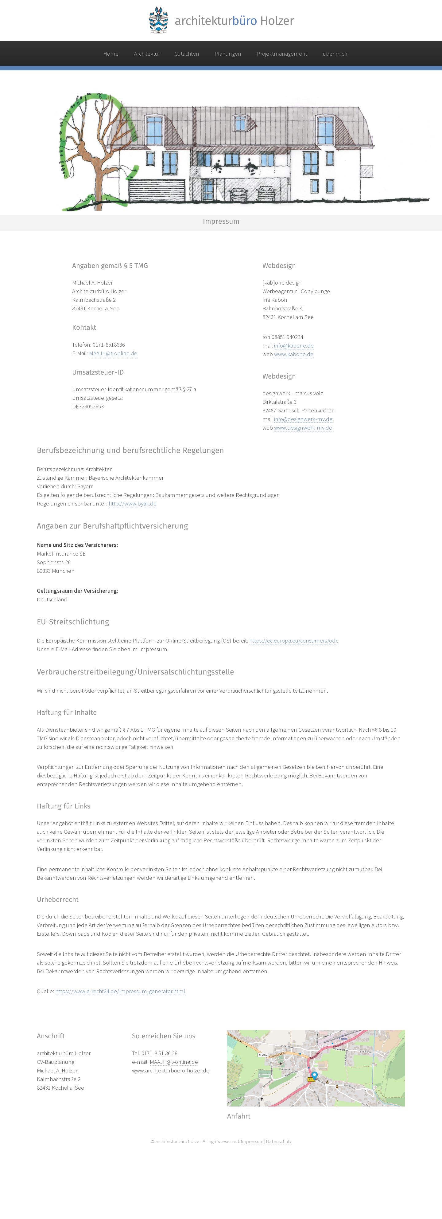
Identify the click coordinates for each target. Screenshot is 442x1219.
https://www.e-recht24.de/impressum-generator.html (120, 991)
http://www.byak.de (133, 503)
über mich (335, 53)
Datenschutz (279, 1141)
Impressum (252, 1141)
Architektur (147, 53)
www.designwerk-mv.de (303, 427)
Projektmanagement (282, 53)
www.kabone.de (293, 354)
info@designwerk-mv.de (303, 419)
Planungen (228, 53)
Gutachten (186, 53)
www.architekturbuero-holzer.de (170, 1070)
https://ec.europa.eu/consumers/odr (293, 640)
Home (110, 53)
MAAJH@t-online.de (113, 353)
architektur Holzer (234, 21)
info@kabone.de (294, 345)
